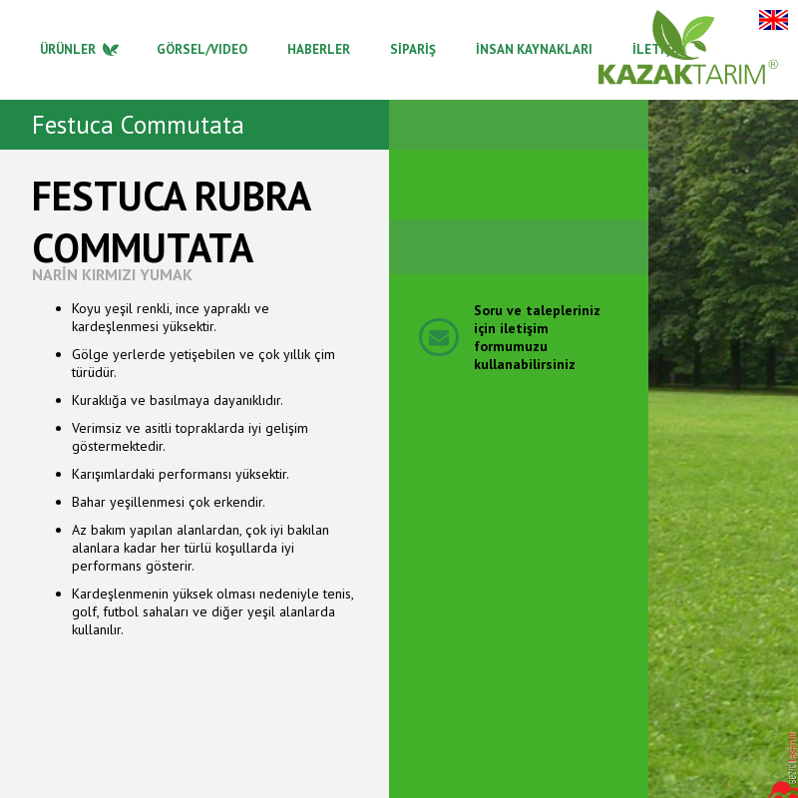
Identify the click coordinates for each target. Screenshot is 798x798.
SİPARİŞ (413, 49)
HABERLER (318, 49)
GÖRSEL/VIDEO (202, 49)
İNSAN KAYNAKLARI (534, 49)
